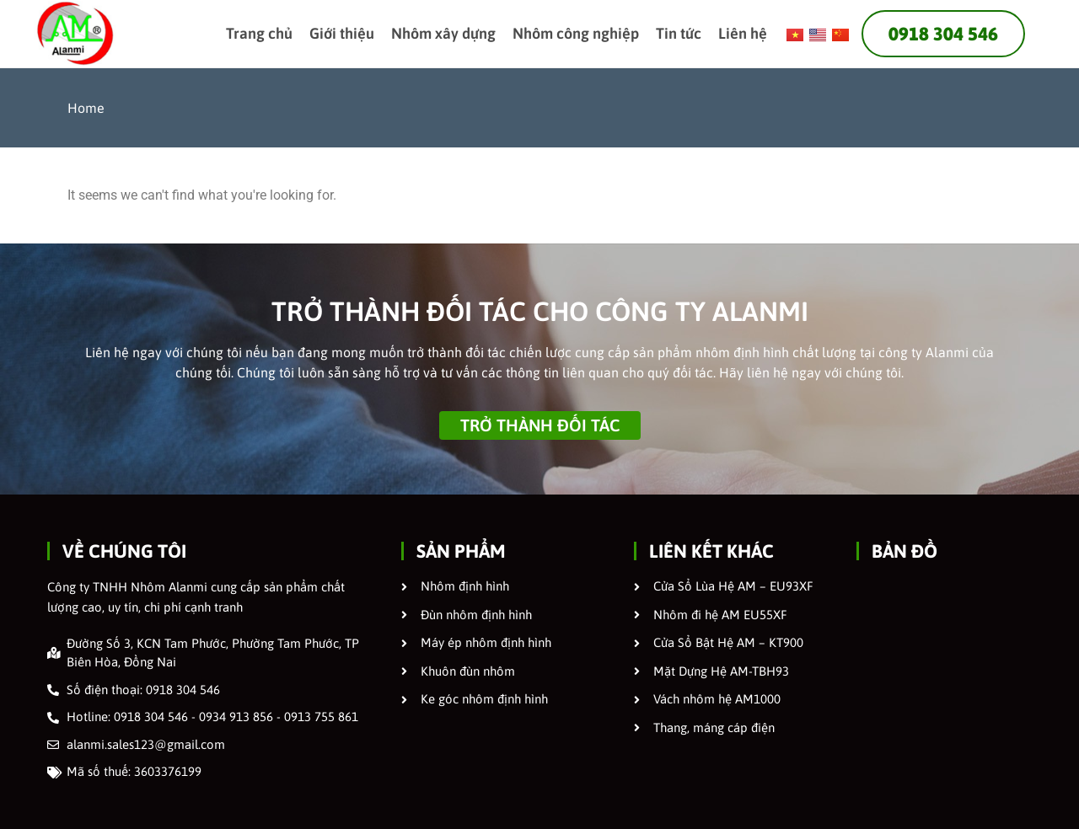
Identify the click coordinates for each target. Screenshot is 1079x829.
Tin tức (678, 33)
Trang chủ (259, 33)
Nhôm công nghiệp (576, 33)
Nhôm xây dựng (443, 33)
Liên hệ (742, 33)
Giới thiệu (341, 33)
